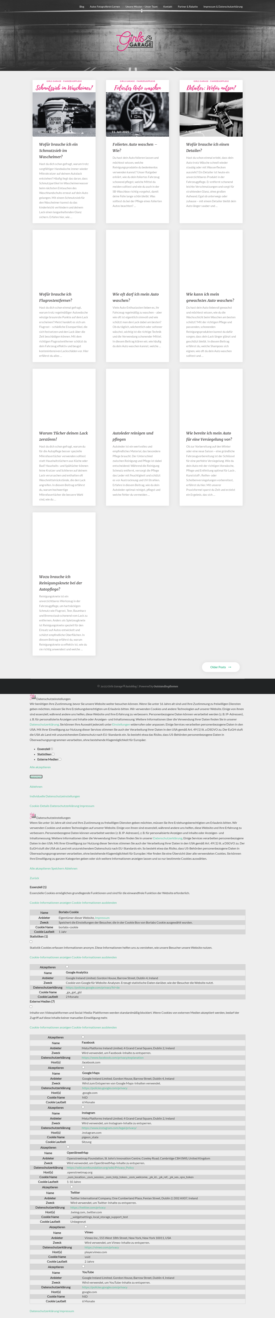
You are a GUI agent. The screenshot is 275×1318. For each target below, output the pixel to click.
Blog (81, 6)
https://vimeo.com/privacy (102, 1247)
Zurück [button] (34, 878)
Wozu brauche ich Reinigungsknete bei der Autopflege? (60, 583)
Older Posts (220, 667)
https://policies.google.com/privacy (104, 1088)
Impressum (102, 917)
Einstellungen (121, 724)
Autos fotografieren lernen (105, 6)
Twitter (75, 1192)
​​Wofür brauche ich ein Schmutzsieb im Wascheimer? (58, 150)
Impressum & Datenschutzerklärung (223, 6)
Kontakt (167, 6)
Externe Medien (49, 759)
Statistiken (45, 754)
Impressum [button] (87, 806)
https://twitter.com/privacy (88, 1207)
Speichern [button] (36, 776)
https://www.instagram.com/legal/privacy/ (109, 1128)
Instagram (88, 1112)
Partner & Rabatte (188, 6)
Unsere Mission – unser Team (141, 6)
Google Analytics (77, 972)
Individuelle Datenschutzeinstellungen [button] (55, 796)
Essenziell (45, 749)
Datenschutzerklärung (44, 724)
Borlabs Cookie (69, 912)
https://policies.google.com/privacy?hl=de (93, 987)
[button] (73, 902)
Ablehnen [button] (36, 786)
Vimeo (89, 1232)
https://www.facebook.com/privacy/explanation (113, 1057)
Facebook (88, 1042)
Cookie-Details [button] (40, 806)
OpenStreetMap (77, 1152)
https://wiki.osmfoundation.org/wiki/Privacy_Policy (100, 1167)
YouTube (88, 1272)
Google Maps (91, 1073)
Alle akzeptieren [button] (40, 767)
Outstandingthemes (166, 686)
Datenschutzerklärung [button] (65, 806)
